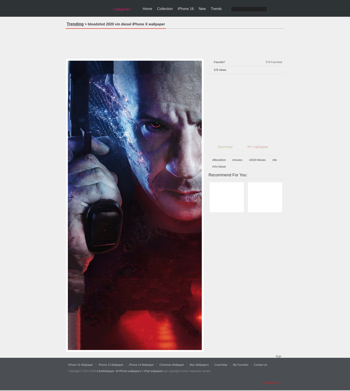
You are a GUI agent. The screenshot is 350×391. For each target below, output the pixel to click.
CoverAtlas (220, 364)
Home (147, 9)
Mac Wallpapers (199, 364)
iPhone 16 (186, 9)
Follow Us (271, 383)
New (202, 9)
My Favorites (240, 364)
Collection (165, 9)
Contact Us (260, 364)
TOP (278, 356)
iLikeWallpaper (105, 371)
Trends (216, 9)
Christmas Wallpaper (171, 364)
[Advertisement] (175, 42)
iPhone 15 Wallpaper (80, 364)
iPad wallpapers (153, 371)
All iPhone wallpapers (128, 371)
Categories (121, 9)
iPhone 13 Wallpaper (111, 364)
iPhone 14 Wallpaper (141, 364)
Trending (75, 24)
